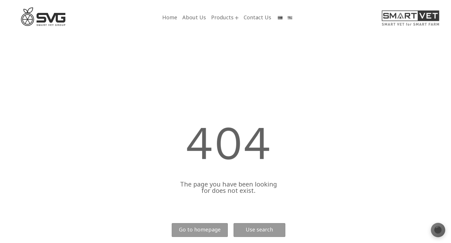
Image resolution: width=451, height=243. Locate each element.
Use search (259, 230)
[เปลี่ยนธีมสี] (438, 230)
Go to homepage (200, 230)
